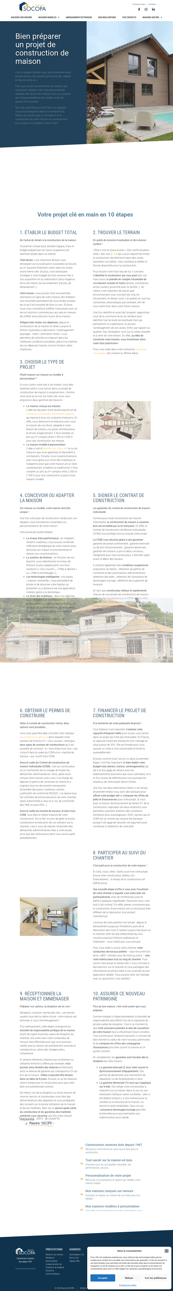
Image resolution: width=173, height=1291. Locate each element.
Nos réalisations (107, 17)
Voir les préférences (155, 1278)
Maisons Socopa (152, 17)
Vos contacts (129, 17)
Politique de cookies (127, 1285)
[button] (166, 1251)
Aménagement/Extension (79, 17)
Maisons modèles (48, 17)
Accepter (103, 1278)
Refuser (129, 1278)
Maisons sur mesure (21, 17)
